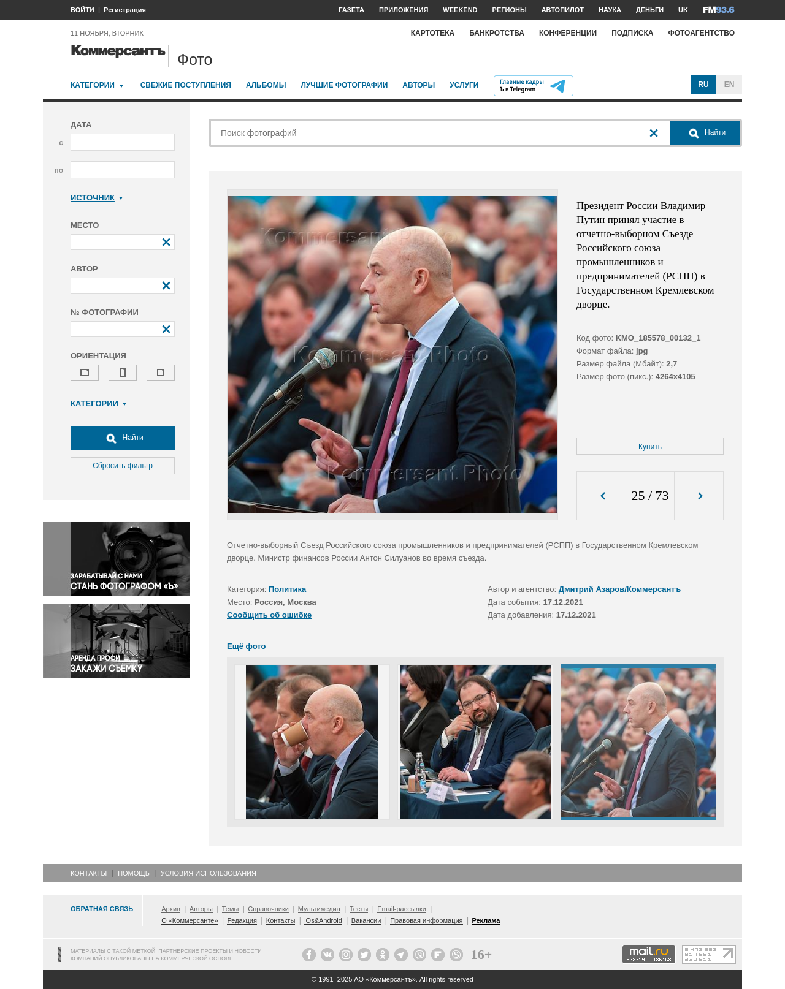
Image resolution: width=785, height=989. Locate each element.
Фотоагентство (701, 33)
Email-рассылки (401, 908)
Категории (93, 85)
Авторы (418, 85)
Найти (123, 438)
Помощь (134, 873)
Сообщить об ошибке (269, 615)
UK (683, 9)
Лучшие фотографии (344, 85)
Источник (97, 197)
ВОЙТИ (82, 9)
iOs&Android (323, 920)
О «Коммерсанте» (189, 920)
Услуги (464, 85)
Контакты (89, 873)
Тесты (359, 908)
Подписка (632, 33)
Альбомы (266, 85)
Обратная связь (102, 908)
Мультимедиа (319, 908)
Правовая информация (426, 920)
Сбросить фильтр (123, 465)
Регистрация (125, 9)
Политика (287, 589)
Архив (170, 908)
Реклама (486, 920)
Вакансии (366, 920)
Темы (230, 908)
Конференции (568, 33)
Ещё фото (246, 646)
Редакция (241, 920)
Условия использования (208, 873)
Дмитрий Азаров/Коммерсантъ (620, 589)
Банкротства (496, 33)
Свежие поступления (185, 85)
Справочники (268, 908)
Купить (650, 446)
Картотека (433, 33)
